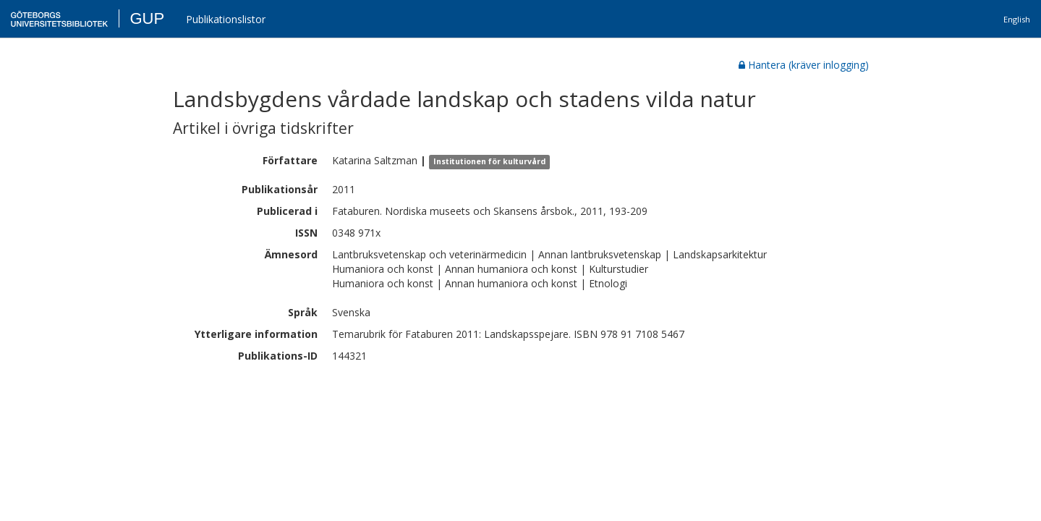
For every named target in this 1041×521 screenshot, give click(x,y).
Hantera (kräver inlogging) (804, 65)
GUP (146, 18)
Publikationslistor (225, 19)
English (1016, 19)
